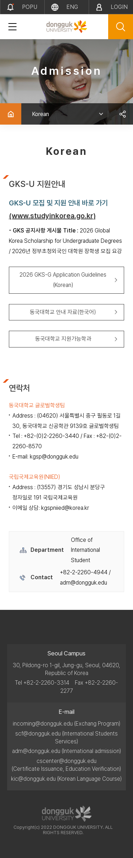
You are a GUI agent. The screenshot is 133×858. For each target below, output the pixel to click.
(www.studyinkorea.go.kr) (52, 215)
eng (72, 7)
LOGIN (119, 7)
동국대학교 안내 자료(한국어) (63, 312)
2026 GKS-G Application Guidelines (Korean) (63, 279)
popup (29, 9)
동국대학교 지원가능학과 (63, 338)
